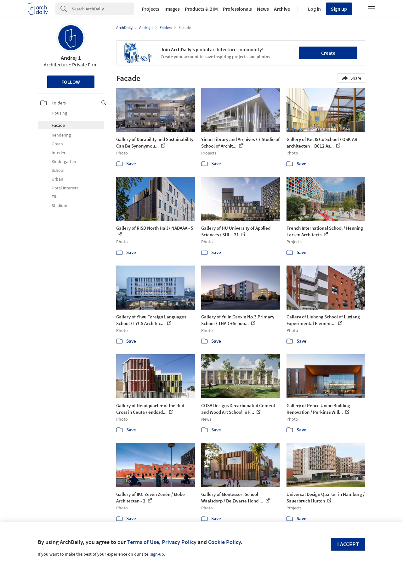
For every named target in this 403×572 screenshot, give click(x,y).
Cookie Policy (224, 542)
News (263, 8)
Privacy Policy (179, 542)
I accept (348, 544)
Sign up (339, 9)
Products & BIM (201, 8)
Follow (70, 82)
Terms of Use (143, 542)
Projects (150, 8)
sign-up (157, 554)
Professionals (237, 8)
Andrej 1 (71, 57)
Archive (282, 8)
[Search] (103, 9)
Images (172, 8)
